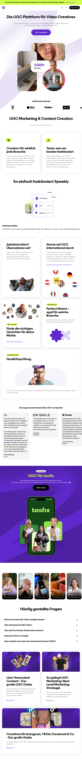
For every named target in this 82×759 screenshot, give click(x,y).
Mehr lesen (11, 700)
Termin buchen (71, 2)
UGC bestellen (41, 32)
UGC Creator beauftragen (15, 341)
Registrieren (74, 7)
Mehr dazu (41, 488)
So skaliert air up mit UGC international (59, 265)
